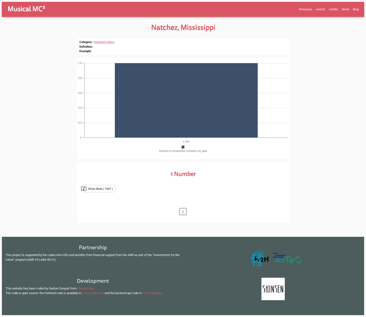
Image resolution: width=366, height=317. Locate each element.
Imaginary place (103, 42)
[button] (98, 188)
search (320, 9)
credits (333, 9)
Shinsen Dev (85, 288)
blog (356, 9)
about (345, 9)
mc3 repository (152, 293)
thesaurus (305, 9)
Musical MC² (26, 9)
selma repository (93, 293)
